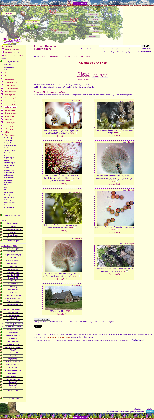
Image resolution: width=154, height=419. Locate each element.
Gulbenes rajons (9, 150)
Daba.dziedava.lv (14, 56)
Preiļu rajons (8, 182)
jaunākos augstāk (83, 79)
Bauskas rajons (9, 138)
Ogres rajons (8, 180)
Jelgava (6, 155)
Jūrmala (6, 160)
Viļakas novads (67, 56)
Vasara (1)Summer (95, 75)
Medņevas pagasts (82, 56)
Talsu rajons (8, 195)
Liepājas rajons (9, 170)
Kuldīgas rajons (9, 165)
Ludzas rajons (8, 175)
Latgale (44, 56)
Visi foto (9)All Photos (83, 75)
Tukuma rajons (9, 197)
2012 (68, 311)
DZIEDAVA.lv (80, 3)
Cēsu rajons (8, 140)
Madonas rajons (9, 177)
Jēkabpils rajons (9, 153)
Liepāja (6, 167)
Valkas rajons (8, 200)
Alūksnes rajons (9, 67)
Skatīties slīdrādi (41, 92)
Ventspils (7, 205)
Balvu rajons (8, 70)
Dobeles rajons (9, 148)
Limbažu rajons (9, 172)
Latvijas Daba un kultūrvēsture (45, 47)
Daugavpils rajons (10, 145)
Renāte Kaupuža (129, 101)
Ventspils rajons (9, 207)
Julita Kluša (78, 101)
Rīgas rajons (8, 190)
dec (104, 79)
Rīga (5, 187)
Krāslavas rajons (9, 163)
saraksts (13, 49)
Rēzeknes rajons (9, 185)
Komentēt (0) (61, 136)
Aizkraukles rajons (10, 65)
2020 (72, 133)
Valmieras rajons (9, 202)
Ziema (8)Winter (104, 75)
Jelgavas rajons (9, 158)
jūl (95, 79)
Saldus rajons (8, 192)
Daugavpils (7, 143)
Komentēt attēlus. (57, 92)
